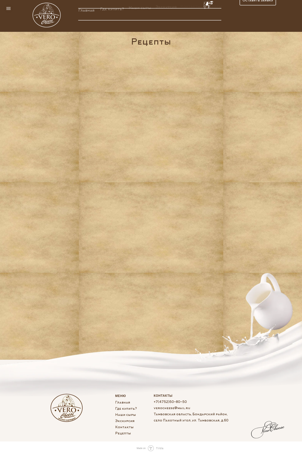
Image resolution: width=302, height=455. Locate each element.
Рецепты (123, 434)
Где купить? (112, 8)
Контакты (124, 427)
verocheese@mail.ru (172, 408)
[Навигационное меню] (8, 8)
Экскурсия (125, 421)
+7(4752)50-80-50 (170, 402)
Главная (86, 9)
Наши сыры (140, 7)
